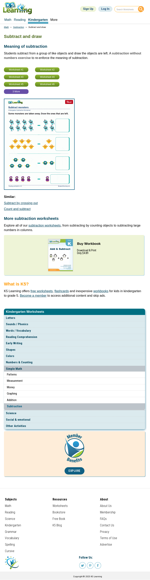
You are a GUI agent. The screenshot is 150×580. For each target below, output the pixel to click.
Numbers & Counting (19, 362)
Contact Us (107, 525)
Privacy (104, 532)
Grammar (11, 532)
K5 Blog (57, 525)
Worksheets (60, 506)
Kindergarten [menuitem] (38, 19)
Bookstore (59, 512)
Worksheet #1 (16, 69)
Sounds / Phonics (17, 324)
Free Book (59, 519)
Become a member (33, 295)
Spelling (10, 544)
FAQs (103, 519)
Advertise (106, 544)
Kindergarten (13, 525)
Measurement (15, 381)
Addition (12, 400)
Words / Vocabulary (18, 330)
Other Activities (16, 426)
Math (6, 27)
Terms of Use (108, 538)
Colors (10, 356)
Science (11, 413)
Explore (75, 471)
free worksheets (42, 291)
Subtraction (14, 406)
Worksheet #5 (16, 84)
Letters (10, 318)
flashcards (62, 291)
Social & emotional (18, 419)
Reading (10, 512)
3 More (16, 91)
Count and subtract (17, 209)
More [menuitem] (53, 19)
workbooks (100, 291)
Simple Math (14, 369)
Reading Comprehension (21, 337)
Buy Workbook (89, 244)
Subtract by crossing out (21, 203)
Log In (105, 9)
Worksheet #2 (47, 69)
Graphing (12, 393)
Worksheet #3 (16, 77)
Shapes (10, 349)
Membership (108, 512)
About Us (106, 506)
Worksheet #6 (47, 84)
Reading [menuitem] (20, 19)
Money (11, 387)
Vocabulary (12, 538)
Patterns (12, 374)
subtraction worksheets (45, 225)
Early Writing (14, 343)
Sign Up (88, 9)
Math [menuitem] (7, 19)
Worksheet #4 (47, 77)
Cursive (9, 551)
